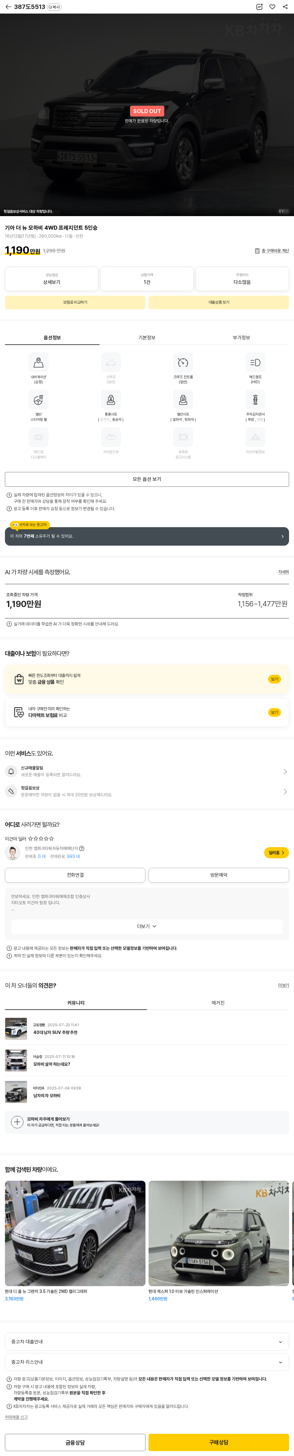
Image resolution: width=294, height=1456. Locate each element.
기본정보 (147, 338)
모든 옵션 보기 (147, 479)
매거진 (218, 1003)
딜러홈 (274, 852)
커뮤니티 (76, 1003)
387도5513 (38, 6)
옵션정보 (52, 338)
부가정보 (241, 338)
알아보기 (147, 679)
